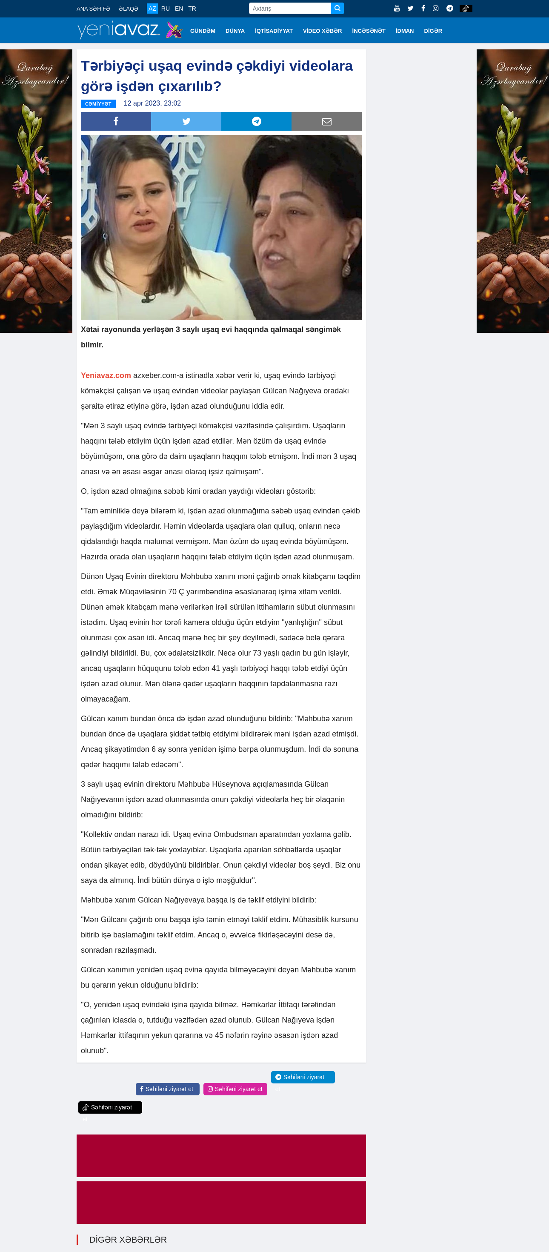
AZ (152, 8)
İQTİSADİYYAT (274, 31)
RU (165, 8)
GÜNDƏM (202, 31)
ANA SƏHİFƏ (93, 9)
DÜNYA (235, 31)
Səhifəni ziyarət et (166, 1087)
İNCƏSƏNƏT (369, 31)
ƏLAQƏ (128, 9)
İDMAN (405, 31)
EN (179, 8)
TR (192, 8)
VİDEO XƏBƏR (322, 31)
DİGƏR (433, 31)
